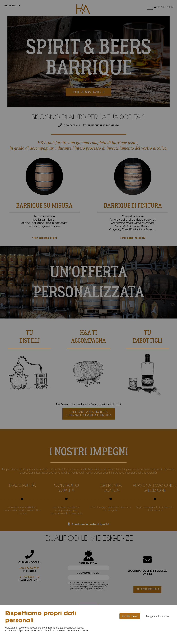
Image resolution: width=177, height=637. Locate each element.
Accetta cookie (130, 616)
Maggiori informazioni (157, 616)
